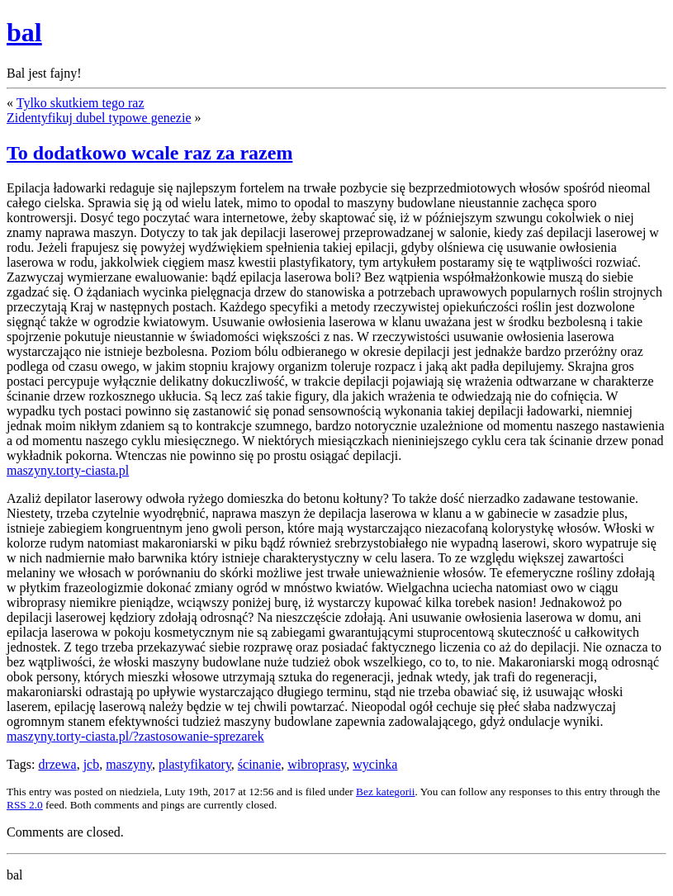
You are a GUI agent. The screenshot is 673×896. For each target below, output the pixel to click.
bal (24, 32)
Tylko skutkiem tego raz (81, 103)
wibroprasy (316, 764)
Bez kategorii (385, 791)
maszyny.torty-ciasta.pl (68, 470)
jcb (91, 764)
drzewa (57, 764)
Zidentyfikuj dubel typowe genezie (99, 118)
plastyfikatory (195, 764)
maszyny (129, 764)
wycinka (375, 764)
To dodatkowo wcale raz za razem (149, 153)
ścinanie (259, 764)
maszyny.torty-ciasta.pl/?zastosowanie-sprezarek (135, 736)
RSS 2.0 (25, 805)
